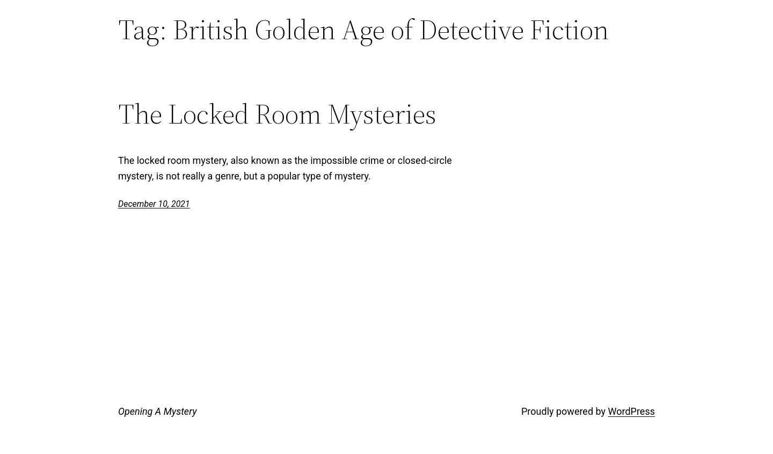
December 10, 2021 (154, 204)
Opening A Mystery (157, 411)
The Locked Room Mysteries (277, 114)
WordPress (631, 411)
